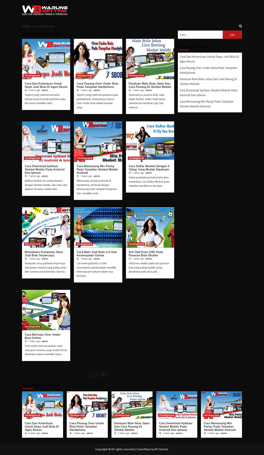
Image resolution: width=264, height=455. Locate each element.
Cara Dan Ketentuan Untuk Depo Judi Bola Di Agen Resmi (46, 85)
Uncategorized (32, 75)
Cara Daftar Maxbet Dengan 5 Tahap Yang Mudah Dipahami (149, 168)
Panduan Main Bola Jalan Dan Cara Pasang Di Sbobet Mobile (150, 85)
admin (45, 90)
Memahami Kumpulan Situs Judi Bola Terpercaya (44, 253)
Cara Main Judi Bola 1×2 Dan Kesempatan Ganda (97, 253)
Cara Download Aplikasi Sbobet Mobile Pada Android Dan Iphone (45, 169)
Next (104, 374)
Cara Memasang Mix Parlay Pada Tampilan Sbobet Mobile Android (97, 169)
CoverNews (144, 449)
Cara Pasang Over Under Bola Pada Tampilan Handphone (97, 85)
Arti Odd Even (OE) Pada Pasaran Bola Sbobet (146, 253)
